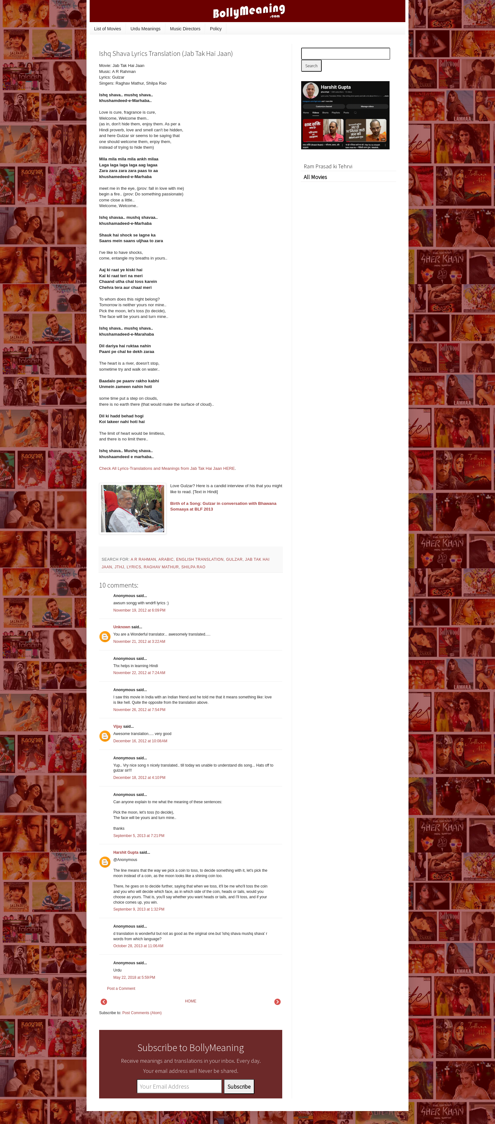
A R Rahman (143, 559)
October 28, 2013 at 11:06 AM (138, 946)
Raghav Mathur (161, 567)
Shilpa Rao (193, 567)
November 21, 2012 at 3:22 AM (139, 641)
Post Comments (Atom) (142, 1013)
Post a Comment (121, 988)
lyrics (134, 567)
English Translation (200, 559)
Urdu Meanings (146, 28)
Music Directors (185, 28)
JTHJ (119, 567)
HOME (190, 1001)
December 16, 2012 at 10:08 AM (140, 741)
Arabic (166, 559)
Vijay (117, 726)
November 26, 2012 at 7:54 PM (139, 710)
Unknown (121, 627)
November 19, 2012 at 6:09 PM (139, 610)
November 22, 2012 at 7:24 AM (139, 673)
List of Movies (107, 28)
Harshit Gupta (125, 852)
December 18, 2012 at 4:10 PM (139, 777)
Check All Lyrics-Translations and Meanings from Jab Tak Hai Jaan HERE (167, 468)
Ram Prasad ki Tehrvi (328, 166)
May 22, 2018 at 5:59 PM (134, 977)
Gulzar (234, 559)
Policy (216, 28)
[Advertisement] (235, 105)
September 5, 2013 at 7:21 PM (138, 836)
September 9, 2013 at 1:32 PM (138, 909)
